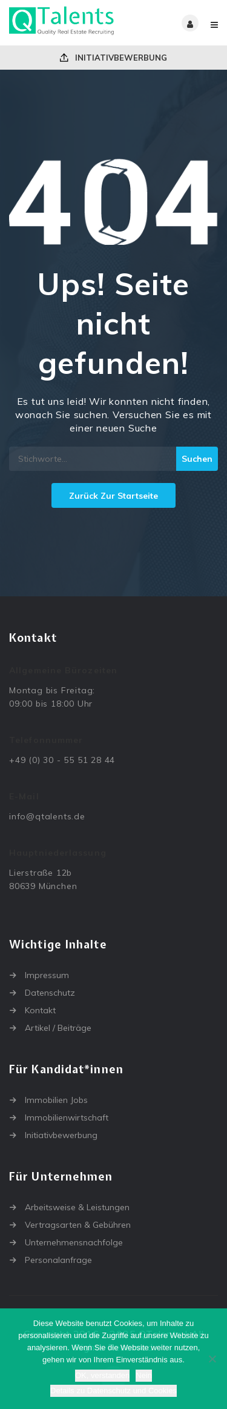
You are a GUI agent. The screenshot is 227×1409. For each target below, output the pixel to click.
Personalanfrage (58, 1259)
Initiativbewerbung (113, 57)
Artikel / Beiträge (58, 1027)
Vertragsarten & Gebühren (78, 1224)
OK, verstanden (102, 1375)
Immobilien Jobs (56, 1099)
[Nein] (212, 1359)
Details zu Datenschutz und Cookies (113, 1390)
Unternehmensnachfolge (74, 1242)
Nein (144, 1375)
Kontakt (40, 1010)
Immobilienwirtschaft (66, 1117)
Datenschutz (50, 992)
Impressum (47, 975)
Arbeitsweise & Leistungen (77, 1207)
